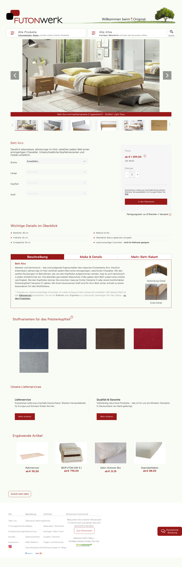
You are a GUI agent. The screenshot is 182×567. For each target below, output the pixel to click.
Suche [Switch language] (171, 35)
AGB (27, 542)
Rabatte (28, 526)
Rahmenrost (25, 295)
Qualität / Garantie (51, 537)
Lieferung (39, 521)
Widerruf (34, 542)
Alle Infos (105, 31)
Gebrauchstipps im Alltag (54, 547)
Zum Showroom (84, 530)
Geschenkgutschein (34, 547)
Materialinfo (114, 35)
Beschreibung (37, 257)
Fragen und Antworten (53, 542)
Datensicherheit (32, 537)
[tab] (37, 257)
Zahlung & (30, 521)
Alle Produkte (27, 31)
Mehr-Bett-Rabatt (144, 257)
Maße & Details (91, 257)
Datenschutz (31, 531)
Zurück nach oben (20, 494)
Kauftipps (103, 35)
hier (126, 194)
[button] (46, 33)
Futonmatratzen (25, 35)
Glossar (46, 521)
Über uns (12, 521)
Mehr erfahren (24, 416)
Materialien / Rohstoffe (53, 526)
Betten (36, 35)
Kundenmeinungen (16, 531)
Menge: (129, 168)
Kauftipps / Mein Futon (53, 531)
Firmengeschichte (16, 526)
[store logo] (34, 16)
